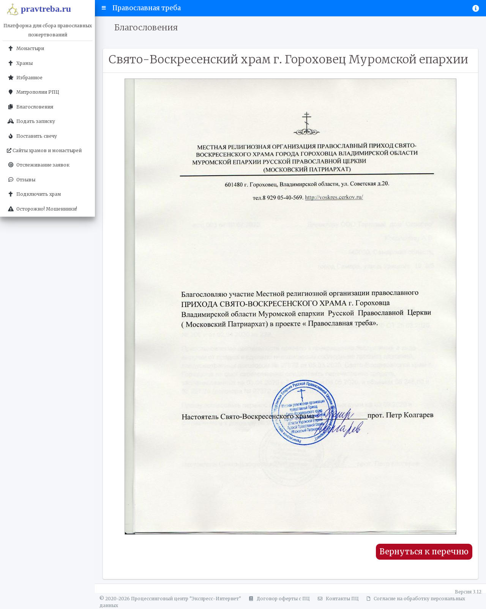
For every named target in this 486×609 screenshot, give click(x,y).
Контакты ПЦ (337, 598)
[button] (103, 8)
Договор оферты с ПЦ (278, 598)
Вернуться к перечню (424, 552)
